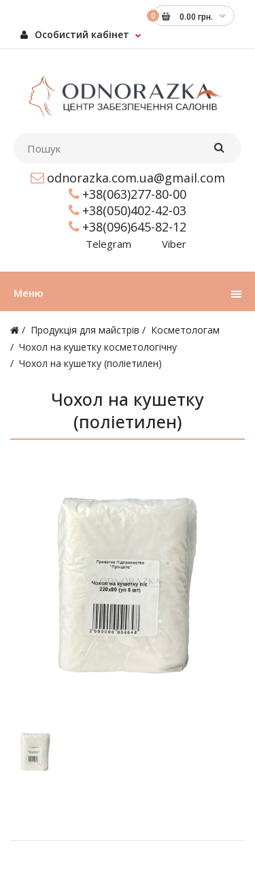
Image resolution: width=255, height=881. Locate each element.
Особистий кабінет (74, 34)
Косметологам (185, 329)
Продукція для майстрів (85, 329)
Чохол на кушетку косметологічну (98, 346)
